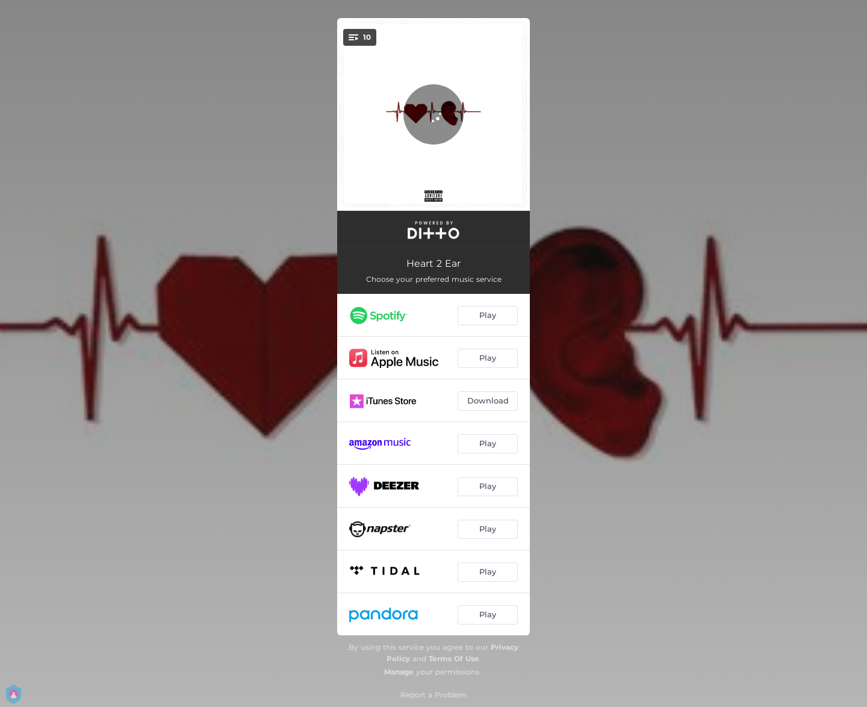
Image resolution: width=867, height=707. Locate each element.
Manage (399, 671)
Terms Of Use (454, 658)
